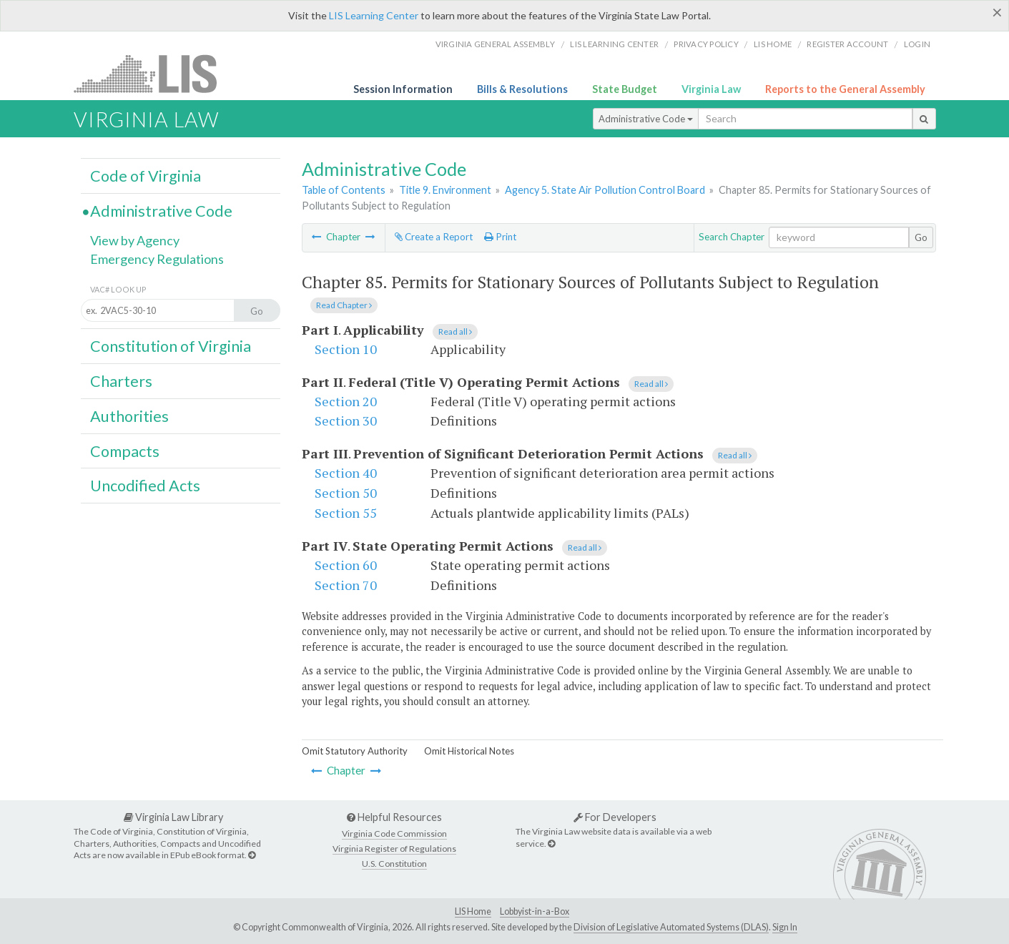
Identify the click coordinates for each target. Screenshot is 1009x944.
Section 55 (346, 512)
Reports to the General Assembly (845, 89)
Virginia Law (711, 89)
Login (917, 44)
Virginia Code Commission (394, 833)
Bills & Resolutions (522, 89)
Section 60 (346, 565)
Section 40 (346, 472)
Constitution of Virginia (170, 346)
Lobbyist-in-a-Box (534, 911)
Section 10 (346, 349)
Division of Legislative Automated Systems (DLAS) (671, 927)
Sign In (784, 927)
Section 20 (346, 401)
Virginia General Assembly (495, 44)
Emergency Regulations (157, 259)
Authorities (129, 416)
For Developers (615, 817)
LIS (153, 73)
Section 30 (346, 420)
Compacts (124, 451)
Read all (455, 331)
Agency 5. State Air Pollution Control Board (605, 190)
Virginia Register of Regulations (394, 848)
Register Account (847, 44)
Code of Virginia (145, 176)
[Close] (997, 12)
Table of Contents (343, 190)
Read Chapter (344, 305)
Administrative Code (646, 118)
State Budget (624, 89)
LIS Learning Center (373, 15)
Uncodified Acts (145, 485)
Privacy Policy (706, 44)
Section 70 (346, 585)
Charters (121, 381)
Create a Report (434, 236)
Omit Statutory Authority (355, 751)
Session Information (403, 89)
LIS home (773, 44)
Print (500, 236)
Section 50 (346, 492)
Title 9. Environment (445, 190)
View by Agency (134, 240)
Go (921, 237)
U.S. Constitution (394, 863)
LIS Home (473, 911)
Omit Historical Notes (469, 751)
